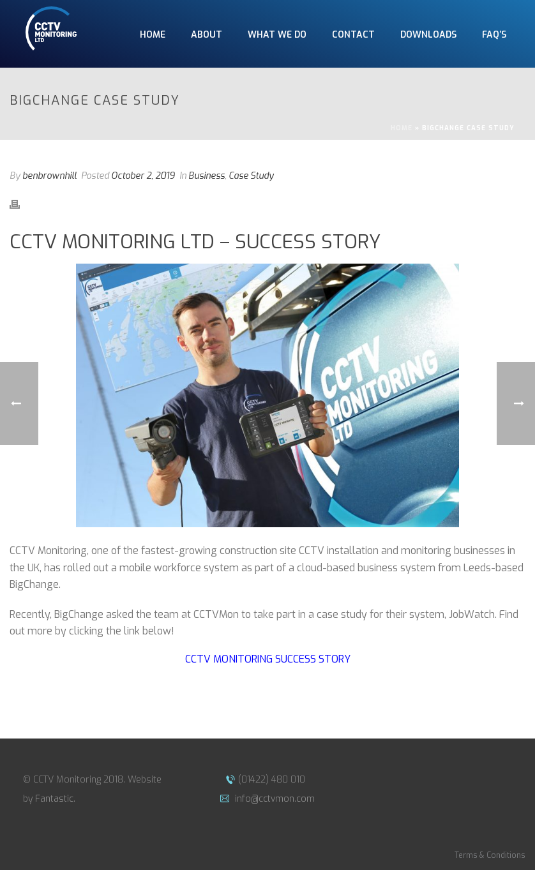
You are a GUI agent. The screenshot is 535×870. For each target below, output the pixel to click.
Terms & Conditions (490, 855)
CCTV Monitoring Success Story (267, 659)
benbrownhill (49, 176)
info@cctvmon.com (273, 799)
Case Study (251, 176)
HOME (152, 35)
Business (206, 176)
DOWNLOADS (428, 35)
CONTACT (353, 35)
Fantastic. (55, 799)
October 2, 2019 (143, 176)
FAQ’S (494, 35)
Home (401, 128)
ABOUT (206, 35)
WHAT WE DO (277, 35)
